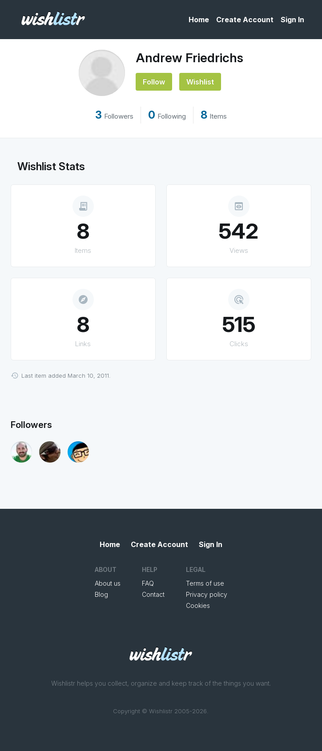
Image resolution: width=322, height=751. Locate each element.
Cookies (198, 605)
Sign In (292, 19)
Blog (101, 594)
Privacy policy (206, 594)
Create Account (245, 19)
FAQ (148, 583)
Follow (154, 81)
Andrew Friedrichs (189, 57)
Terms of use (205, 583)
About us (108, 583)
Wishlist (200, 81)
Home (199, 19)
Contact (153, 594)
